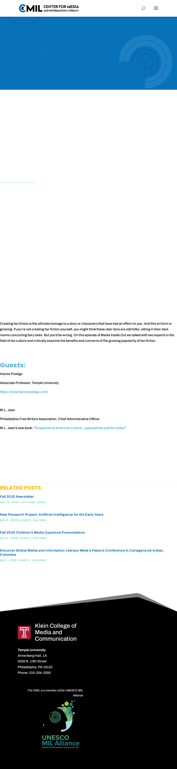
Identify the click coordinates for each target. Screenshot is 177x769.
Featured (29, 502)
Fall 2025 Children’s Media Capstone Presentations (42, 532)
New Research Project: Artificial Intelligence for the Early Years (52, 514)
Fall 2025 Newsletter (17, 496)
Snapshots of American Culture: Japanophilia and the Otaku (79, 428)
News (41, 502)
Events (25, 520)
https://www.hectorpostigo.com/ (24, 392)
